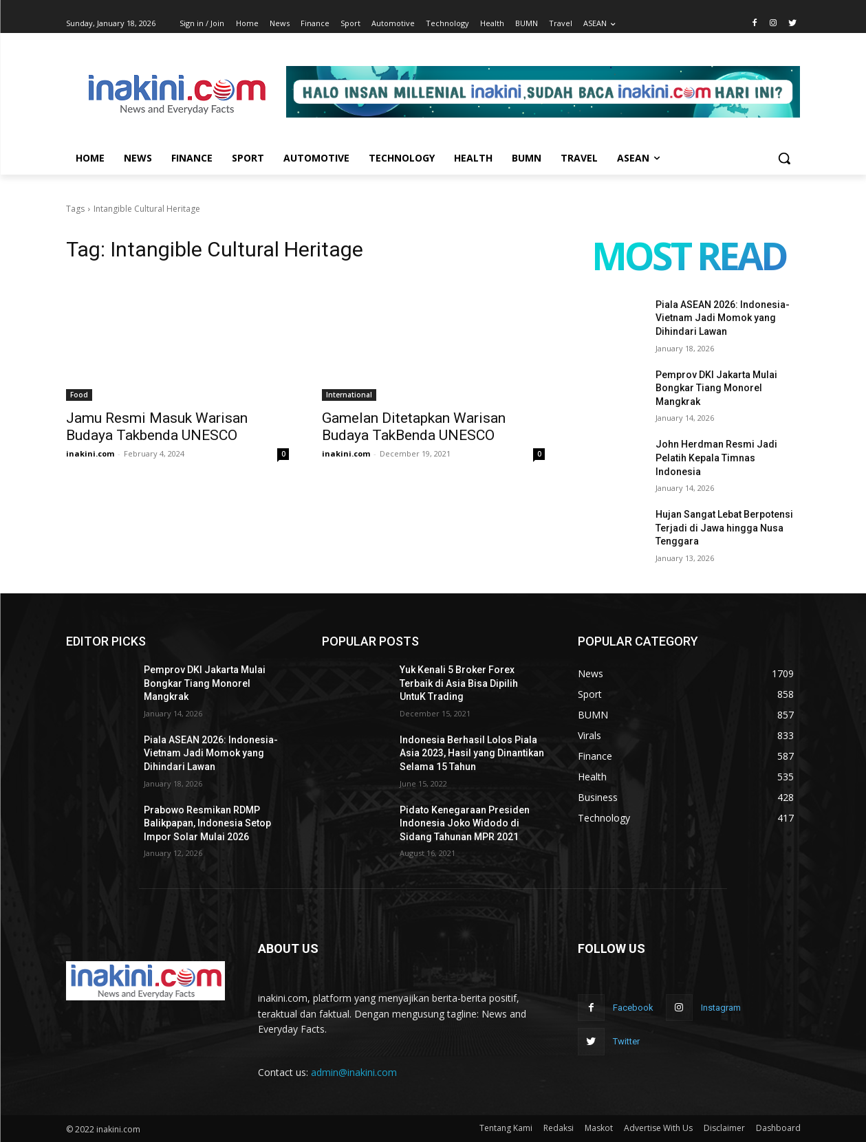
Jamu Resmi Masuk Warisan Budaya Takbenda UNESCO (157, 426)
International (349, 394)
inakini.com (90, 453)
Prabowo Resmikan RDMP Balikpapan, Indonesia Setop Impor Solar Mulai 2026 (207, 823)
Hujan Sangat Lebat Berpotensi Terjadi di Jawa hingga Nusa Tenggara (724, 528)
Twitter (626, 1041)
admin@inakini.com (354, 1072)
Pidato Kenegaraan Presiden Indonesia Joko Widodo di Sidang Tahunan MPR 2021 (465, 823)
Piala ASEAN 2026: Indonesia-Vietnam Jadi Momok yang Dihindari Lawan (723, 318)
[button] (784, 158)
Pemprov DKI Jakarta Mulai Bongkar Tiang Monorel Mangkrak (716, 388)
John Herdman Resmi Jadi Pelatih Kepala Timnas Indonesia (716, 457)
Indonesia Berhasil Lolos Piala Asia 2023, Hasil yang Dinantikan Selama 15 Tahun (472, 753)
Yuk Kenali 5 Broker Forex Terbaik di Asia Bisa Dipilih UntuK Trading (459, 683)
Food (79, 394)
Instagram (721, 1007)
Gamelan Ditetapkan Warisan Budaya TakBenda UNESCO (414, 426)
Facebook (633, 1007)
